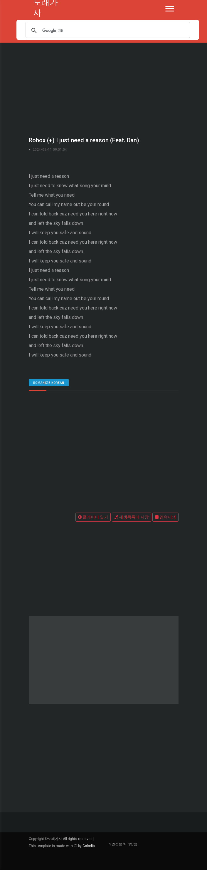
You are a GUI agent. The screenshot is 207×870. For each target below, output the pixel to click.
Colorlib (89, 846)
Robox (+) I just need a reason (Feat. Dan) (84, 140)
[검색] (107, 30)
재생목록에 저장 (132, 517)
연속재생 (165, 517)
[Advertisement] (103, 88)
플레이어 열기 (93, 517)
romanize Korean (48, 382)
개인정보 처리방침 (122, 844)
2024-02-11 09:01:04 (50, 150)
